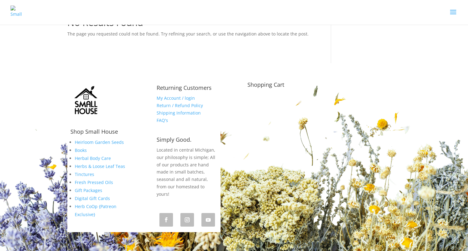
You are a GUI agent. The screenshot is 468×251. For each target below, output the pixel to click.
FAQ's (162, 120)
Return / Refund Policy (180, 105)
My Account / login (176, 98)
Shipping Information (179, 113)
